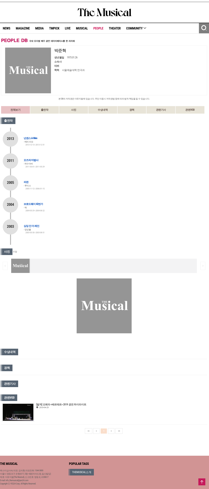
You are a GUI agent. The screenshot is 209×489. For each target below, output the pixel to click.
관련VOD (190, 109)
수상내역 (103, 109)
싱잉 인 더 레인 (31, 225)
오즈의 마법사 (31, 160)
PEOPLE (98, 28)
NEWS (6, 28)
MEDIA (39, 28)
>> (119, 431)
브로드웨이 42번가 (33, 204)
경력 (131, 109)
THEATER (115, 28)
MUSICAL (82, 28)
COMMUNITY (136, 28)
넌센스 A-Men (30, 138)
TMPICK (54, 28)
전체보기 (15, 109)
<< (88, 431)
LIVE (68, 28)
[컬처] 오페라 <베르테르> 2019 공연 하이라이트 (61, 404)
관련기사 (161, 109)
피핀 (26, 182)
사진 (73, 109)
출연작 (44, 109)
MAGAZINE (23, 28)
